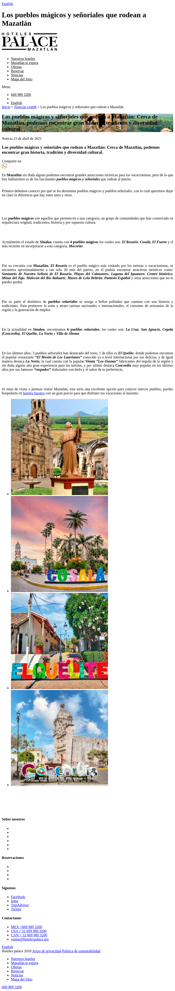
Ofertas (16, 67)
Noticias (17, 75)
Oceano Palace (22, 875)
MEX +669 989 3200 (26, 927)
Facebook (18, 897)
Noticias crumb (25, 107)
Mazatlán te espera (24, 63)
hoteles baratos (34, 393)
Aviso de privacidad (46, 951)
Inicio (6, 107)
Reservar (17, 71)
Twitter (16, 909)
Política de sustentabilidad (81, 951)
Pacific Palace (21, 879)
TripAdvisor (20, 905)
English (7, 4)
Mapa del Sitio (21, 79)
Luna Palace (20, 866)
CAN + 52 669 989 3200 (29, 935)
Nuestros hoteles (23, 59)
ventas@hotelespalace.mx (30, 939)
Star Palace (19, 871)
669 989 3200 (21, 95)
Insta (14, 901)
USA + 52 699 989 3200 (28, 931)
